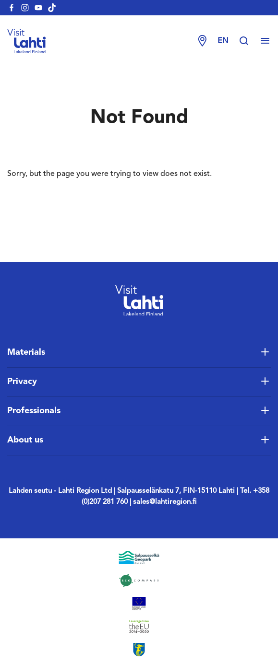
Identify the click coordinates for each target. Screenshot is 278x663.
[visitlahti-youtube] (38, 7)
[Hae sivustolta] (248, 41)
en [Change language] (223, 41)
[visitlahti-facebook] (11, 7)
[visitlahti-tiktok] (52, 7)
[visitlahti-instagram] (25, 7)
